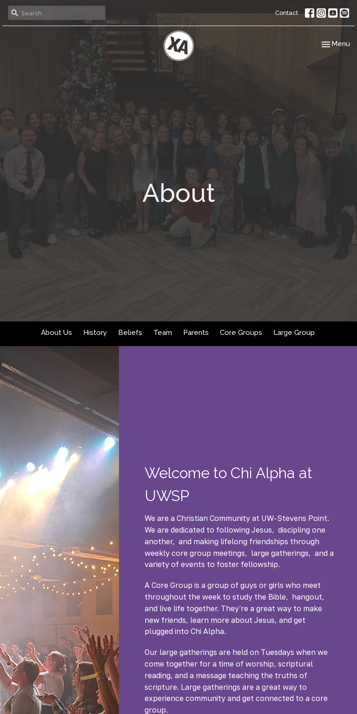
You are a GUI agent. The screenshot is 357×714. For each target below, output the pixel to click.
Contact (286, 12)
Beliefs (130, 332)
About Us (56, 332)
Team (162, 332)
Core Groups (241, 332)
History (95, 332)
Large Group (294, 332)
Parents (196, 332)
